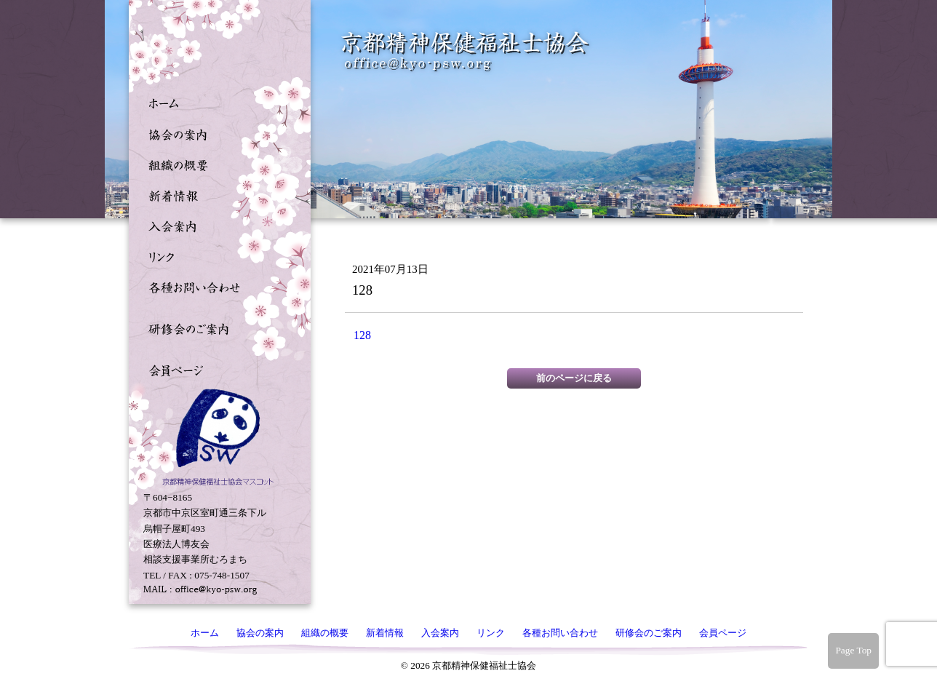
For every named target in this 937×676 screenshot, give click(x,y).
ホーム (216, 102)
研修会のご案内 (216, 327)
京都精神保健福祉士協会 (466, 51)
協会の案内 (216, 133)
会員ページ (216, 369)
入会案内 (216, 225)
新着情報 (216, 194)
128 (362, 335)
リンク (216, 255)
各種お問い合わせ (216, 286)
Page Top (853, 650)
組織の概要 (216, 163)
